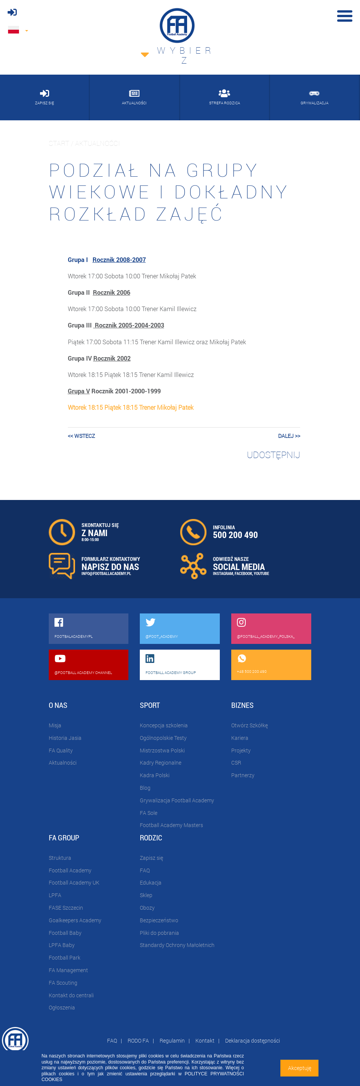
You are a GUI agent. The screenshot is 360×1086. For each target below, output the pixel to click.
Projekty (241, 750)
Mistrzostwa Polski (162, 750)
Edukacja (151, 882)
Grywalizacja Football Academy (177, 800)
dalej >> (289, 435)
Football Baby (65, 932)
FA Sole (148, 812)
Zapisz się (151, 857)
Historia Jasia (65, 737)
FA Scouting (63, 982)
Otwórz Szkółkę (249, 725)
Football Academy (70, 870)
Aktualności (63, 762)
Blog (145, 787)
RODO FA (138, 1040)
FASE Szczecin (66, 907)
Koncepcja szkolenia (164, 725)
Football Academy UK (74, 882)
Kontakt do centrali (71, 995)
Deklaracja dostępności (252, 1040)
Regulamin (172, 1040)
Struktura (60, 857)
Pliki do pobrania (159, 932)
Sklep (146, 895)
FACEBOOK (243, 573)
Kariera (239, 737)
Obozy (147, 907)
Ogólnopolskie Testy (163, 737)
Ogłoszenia (62, 1007)
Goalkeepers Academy (75, 920)
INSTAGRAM (223, 573)
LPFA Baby (62, 945)
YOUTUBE (261, 573)
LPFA (55, 895)
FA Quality (61, 750)
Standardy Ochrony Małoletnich (177, 945)
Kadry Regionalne (160, 762)
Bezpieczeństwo (159, 920)
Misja (55, 725)
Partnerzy (242, 775)
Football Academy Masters (171, 825)
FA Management (68, 970)
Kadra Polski (155, 775)
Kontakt (204, 1040)
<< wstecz (81, 435)
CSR (236, 762)
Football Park (64, 957)
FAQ (145, 870)
